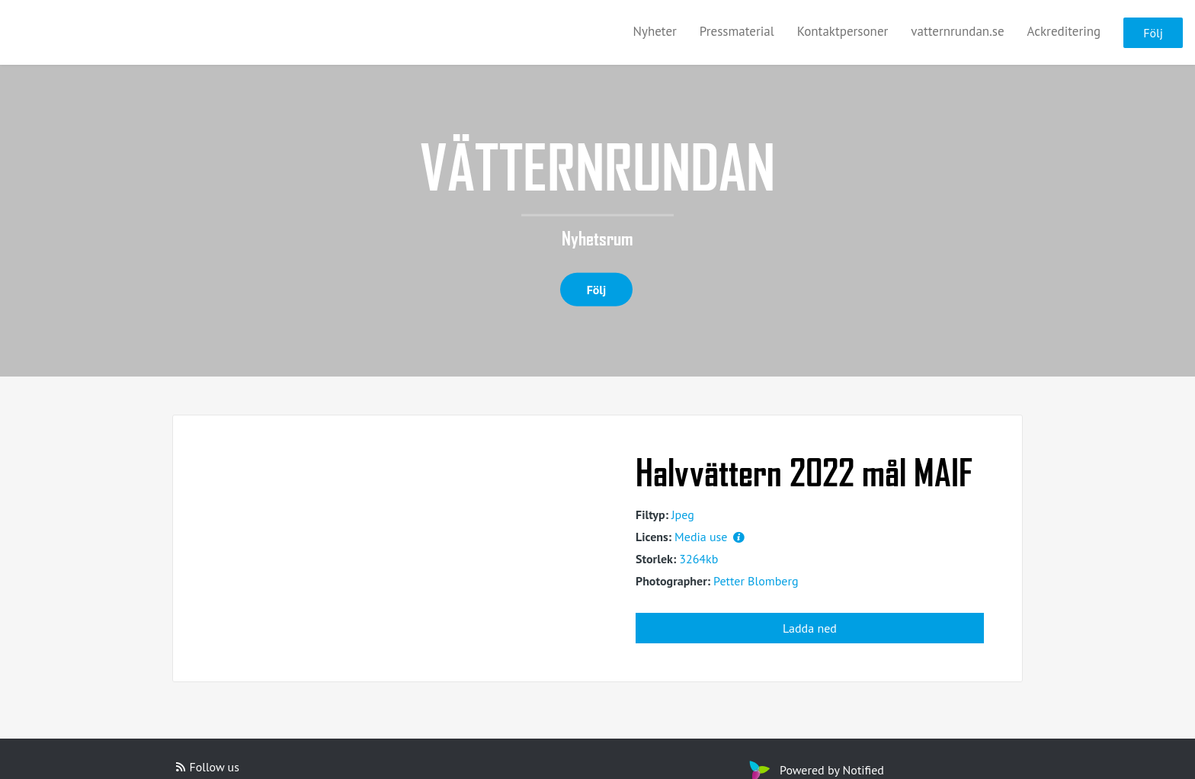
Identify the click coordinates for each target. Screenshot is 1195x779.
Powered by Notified (814, 769)
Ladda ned (810, 628)
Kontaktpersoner (843, 31)
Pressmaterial (737, 31)
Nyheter (655, 31)
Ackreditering (1064, 31)
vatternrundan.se (957, 31)
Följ (1153, 32)
